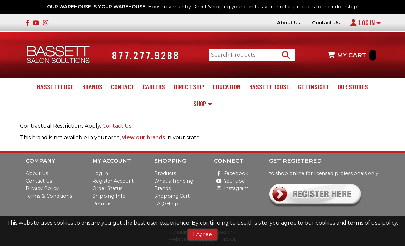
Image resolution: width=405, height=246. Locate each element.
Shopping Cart (172, 196)
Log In (365, 22)
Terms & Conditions (49, 196)
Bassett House (269, 87)
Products (165, 173)
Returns (101, 204)
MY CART (352, 55)
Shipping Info (109, 196)
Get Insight (313, 87)
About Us (288, 23)
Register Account (113, 181)
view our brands (143, 138)
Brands (92, 87)
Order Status (107, 188)
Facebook (231, 173)
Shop (202, 103)
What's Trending (173, 181)
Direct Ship (189, 87)
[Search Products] (286, 55)
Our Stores (353, 87)
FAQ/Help (166, 204)
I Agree (202, 234)
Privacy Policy (42, 188)
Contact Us (326, 23)
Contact (122, 87)
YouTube (229, 181)
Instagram (231, 188)
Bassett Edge (55, 87)
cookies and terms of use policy (356, 223)
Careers (154, 87)
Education (227, 87)
